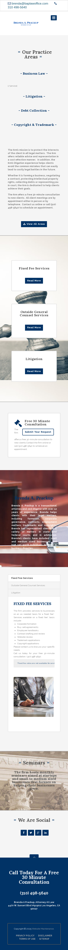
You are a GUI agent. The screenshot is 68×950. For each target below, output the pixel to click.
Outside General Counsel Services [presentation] (28, 585)
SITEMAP (44, 939)
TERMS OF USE (27, 939)
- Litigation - (34, 96)
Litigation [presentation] (15, 592)
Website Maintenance (43, 928)
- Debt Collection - (34, 110)
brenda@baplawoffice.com (30, 3)
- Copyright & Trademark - (34, 125)
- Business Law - (34, 73)
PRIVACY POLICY (25, 935)
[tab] (34, 578)
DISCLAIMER (45, 935)
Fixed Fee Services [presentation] (22, 578)
